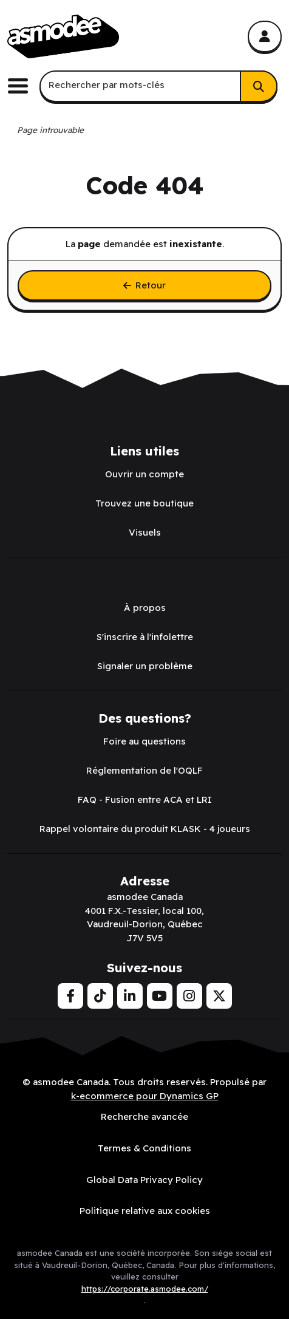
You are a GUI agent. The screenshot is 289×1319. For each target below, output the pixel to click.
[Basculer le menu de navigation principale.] (22, 85)
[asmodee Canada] (63, 36)
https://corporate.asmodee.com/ (144, 1288)
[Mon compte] (265, 36)
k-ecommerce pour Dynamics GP (145, 1096)
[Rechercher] (258, 86)
